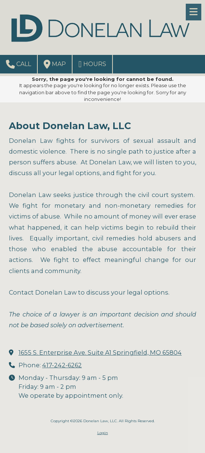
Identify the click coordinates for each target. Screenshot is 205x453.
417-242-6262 (62, 365)
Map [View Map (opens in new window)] (55, 64)
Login (102, 432)
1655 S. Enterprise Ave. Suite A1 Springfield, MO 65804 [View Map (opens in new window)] (100, 352)
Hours (92, 64)
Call (18, 64)
